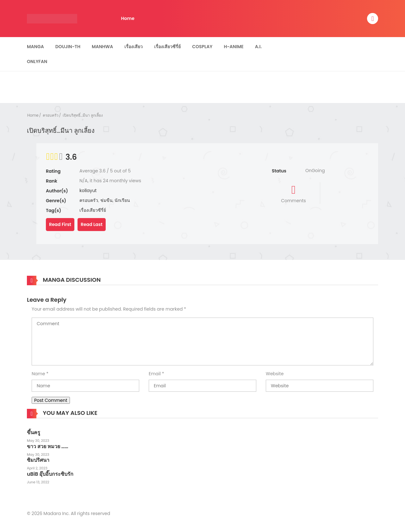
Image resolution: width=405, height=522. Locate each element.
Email (155, 374)
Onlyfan (37, 61)
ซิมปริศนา (38, 460)
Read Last (92, 224)
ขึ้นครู (33, 432)
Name (38, 374)
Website (275, 374)
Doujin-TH (67, 46)
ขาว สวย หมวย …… (47, 446)
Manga (35, 46)
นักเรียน (122, 200)
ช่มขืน (106, 200)
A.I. (258, 46)
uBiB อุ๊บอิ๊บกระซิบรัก (50, 474)
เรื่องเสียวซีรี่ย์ (167, 46)
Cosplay (202, 46)
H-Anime (233, 46)
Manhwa (102, 46)
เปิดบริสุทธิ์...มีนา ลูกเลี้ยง (83, 115)
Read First (60, 224)
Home (127, 18)
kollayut (88, 190)
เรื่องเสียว (133, 46)
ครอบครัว (51, 115)
